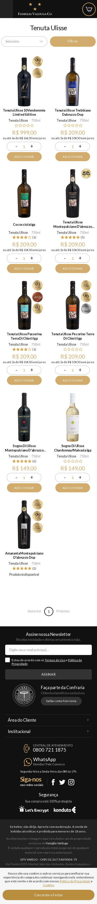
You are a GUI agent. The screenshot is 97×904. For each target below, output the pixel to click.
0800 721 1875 (49, 750)
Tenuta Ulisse (18, 120)
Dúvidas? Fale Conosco (49, 764)
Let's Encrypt (34, 809)
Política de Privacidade (75, 881)
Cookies (48, 885)
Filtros (73, 41)
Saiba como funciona (61, 701)
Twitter (62, 782)
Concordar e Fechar (48, 895)
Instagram (71, 782)
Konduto (65, 809)
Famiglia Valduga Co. (35, 9)
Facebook (53, 782)
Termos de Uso (55, 660)
